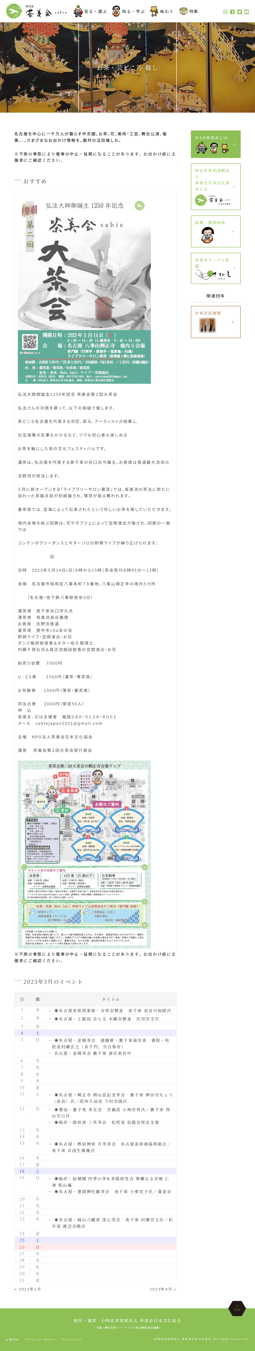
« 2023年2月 (28, 1291)
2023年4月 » (162, 1291)
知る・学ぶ (127, 11)
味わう (160, 11)
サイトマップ (72, 1339)
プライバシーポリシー (41, 1339)
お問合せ (12, 1339)
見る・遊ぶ (89, 11)
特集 (188, 11)
